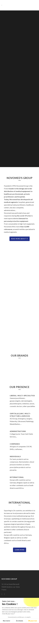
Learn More (19, 550)
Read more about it (19, 239)
